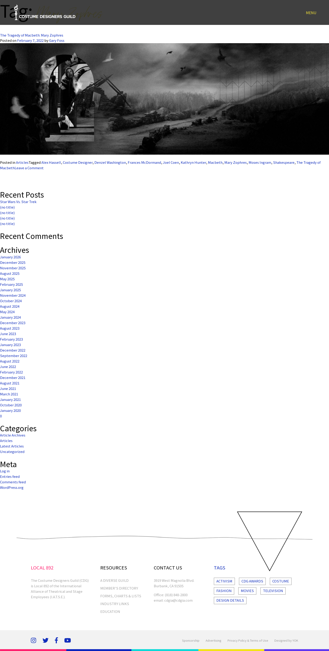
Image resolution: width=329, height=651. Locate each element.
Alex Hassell (51, 162)
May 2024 (7, 311)
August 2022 (9, 361)
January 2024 (10, 317)
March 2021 (9, 394)
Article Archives (12, 435)
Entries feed (10, 476)
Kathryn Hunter (193, 162)
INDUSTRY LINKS (114, 603)
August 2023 (9, 328)
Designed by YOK (286, 640)
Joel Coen (171, 162)
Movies (247, 590)
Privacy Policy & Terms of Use (248, 640)
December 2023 (12, 322)
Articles (22, 162)
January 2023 (10, 344)
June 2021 (8, 388)
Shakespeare (284, 162)
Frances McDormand (144, 162)
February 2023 (11, 339)
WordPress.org (12, 487)
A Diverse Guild (114, 580)
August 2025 (9, 273)
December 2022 (12, 350)
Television (273, 590)
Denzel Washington (110, 162)
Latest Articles (12, 446)
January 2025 (10, 289)
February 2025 (11, 284)
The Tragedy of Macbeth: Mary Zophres (31, 35)
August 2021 (9, 383)
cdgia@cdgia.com (178, 600)
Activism (224, 581)
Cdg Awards (252, 581)
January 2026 (10, 256)
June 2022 (8, 366)
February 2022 (11, 372)
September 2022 (13, 355)
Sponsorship (190, 640)
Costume (280, 581)
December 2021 (12, 377)
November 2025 (13, 267)
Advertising (213, 640)
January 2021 (10, 399)
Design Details (230, 600)
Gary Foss (56, 40)
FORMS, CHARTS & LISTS (120, 595)
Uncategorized (12, 451)
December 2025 (12, 262)
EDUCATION (110, 611)
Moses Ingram (260, 162)
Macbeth (215, 162)
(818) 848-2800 (176, 594)
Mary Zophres (235, 162)
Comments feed (13, 481)
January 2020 (10, 410)
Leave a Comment (29, 167)
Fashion (224, 590)
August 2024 (9, 306)
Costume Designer (78, 162)
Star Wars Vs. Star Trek (18, 201)
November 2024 (13, 295)
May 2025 (7, 278)
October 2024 (11, 300)
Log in (5, 470)
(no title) (7, 207)
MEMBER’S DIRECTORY (119, 588)
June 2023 (8, 333)
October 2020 (11, 404)
